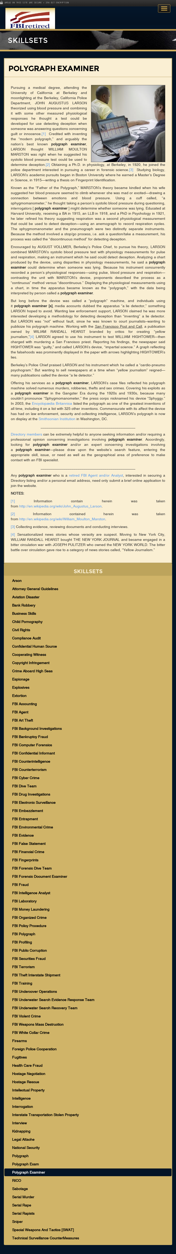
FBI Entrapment (25, 819)
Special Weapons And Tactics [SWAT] (43, 1230)
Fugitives (19, 1057)
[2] (48, 165)
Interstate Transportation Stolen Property (45, 1115)
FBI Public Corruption (29, 950)
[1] (44, 134)
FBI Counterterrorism (29, 770)
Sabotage (20, 1189)
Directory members (26, 434)
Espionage (20, 679)
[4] (32, 337)
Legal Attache (23, 1139)
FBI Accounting (24, 704)
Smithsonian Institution (57, 419)
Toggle (164, 8)
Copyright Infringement (30, 663)
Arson (17, 581)
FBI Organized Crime (29, 918)
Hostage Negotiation (28, 1074)
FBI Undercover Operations (34, 991)
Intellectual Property (28, 1090)
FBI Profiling (22, 942)
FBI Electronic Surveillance (34, 802)
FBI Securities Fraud (29, 959)
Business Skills (24, 613)
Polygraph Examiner (28, 1172)
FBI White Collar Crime (30, 1033)
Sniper (17, 1222)
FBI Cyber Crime (25, 778)
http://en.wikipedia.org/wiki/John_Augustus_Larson (60, 506)
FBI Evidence (23, 835)
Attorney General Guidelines (35, 589)
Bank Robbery (23, 605)
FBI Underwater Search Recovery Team (44, 1008)
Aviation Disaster (25, 597)
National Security (26, 1148)
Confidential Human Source (34, 646)
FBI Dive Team (24, 786)
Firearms (19, 1041)
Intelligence (21, 1098)
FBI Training (22, 983)
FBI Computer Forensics (32, 745)
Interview (19, 1123)
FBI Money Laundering (30, 909)
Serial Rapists (23, 1213)
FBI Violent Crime (26, 1016)
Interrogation (22, 1107)
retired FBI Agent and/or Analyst (96, 475)
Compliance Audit (26, 638)
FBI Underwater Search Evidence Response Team (53, 1000)
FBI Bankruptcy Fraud (30, 737)
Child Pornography (27, 622)
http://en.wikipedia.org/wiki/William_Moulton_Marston (62, 519)
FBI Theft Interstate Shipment (36, 975)
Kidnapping (21, 1131)
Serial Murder (23, 1197)
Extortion (19, 696)
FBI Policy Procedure (29, 926)
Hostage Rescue (25, 1082)
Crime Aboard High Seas (32, 671)
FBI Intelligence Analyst (31, 893)
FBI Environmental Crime (32, 827)
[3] (131, 170)
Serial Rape (21, 1205)
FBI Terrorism (23, 967)
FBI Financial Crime (28, 852)
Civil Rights (21, 630)
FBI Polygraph (23, 934)
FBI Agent (20, 712)
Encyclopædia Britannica (52, 403)
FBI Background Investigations (37, 729)
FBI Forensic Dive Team (32, 868)
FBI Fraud (20, 885)
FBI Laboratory (24, 901)
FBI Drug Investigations (31, 794)
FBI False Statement (29, 844)
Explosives (20, 687)
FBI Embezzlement (27, 811)
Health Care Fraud (27, 1065)
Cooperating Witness (29, 655)
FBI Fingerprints (25, 860)
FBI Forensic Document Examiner (39, 876)
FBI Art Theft (22, 720)
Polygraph (20, 1156)
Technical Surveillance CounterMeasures (45, 1238)
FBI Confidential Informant (33, 753)
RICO (16, 1180)
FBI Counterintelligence (31, 761)
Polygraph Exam (25, 1164)
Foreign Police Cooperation (34, 1049)
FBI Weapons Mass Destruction (38, 1024)
